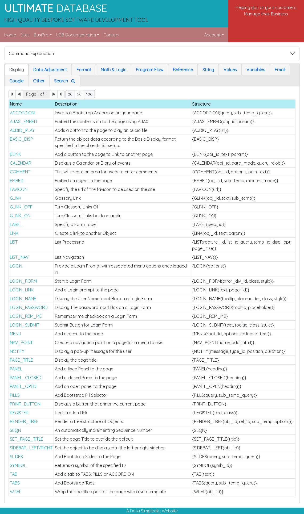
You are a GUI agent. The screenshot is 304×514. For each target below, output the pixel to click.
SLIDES (16, 456)
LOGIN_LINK (22, 289)
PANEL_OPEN (23, 386)
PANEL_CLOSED (25, 377)
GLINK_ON (20, 215)
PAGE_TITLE (21, 360)
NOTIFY (17, 351)
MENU (15, 333)
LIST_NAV (19, 257)
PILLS (15, 395)
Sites (25, 34)
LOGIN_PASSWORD (29, 307)
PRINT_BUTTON (25, 404)
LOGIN (16, 266)
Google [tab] (16, 80)
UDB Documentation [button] (76, 34)
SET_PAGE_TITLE (26, 439)
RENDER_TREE (24, 421)
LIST (14, 242)
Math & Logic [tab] (113, 69)
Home (10, 34)
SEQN (15, 430)
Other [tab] (38, 80)
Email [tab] (280, 69)
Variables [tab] (255, 69)
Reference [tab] (183, 69)
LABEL (16, 224)
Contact (111, 34)
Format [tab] (83, 69)
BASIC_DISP (21, 139)
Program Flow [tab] (149, 69)
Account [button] (212, 34)
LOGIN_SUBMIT (24, 325)
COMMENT (20, 171)
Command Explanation (31, 53)
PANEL (16, 368)
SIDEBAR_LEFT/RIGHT (31, 447)
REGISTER (19, 412)
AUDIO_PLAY (22, 130)
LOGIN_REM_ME (26, 316)
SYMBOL (18, 465)
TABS (15, 483)
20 (70, 94)
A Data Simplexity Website (152, 510)
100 (89, 94)
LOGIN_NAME (23, 298)
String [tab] (208, 69)
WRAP (16, 491)
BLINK (15, 154)
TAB (13, 474)
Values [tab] (230, 69)
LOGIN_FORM (23, 281)
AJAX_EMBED (23, 121)
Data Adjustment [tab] (50, 69)
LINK (14, 233)
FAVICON (18, 189)
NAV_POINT (21, 342)
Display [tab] (16, 69)
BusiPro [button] (41, 34)
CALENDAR (20, 163)
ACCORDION (22, 112)
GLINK (15, 198)
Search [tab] (64, 80)
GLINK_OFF (21, 207)
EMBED (16, 180)
